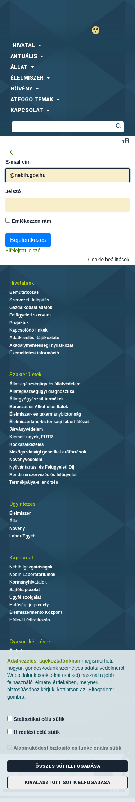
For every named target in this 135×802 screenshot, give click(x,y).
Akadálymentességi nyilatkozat (41, 345)
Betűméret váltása (125, 140)
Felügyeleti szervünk (30, 315)
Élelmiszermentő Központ (35, 612)
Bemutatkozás (24, 292)
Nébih (33, 11)
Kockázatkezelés (26, 444)
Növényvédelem (25, 459)
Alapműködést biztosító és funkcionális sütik (64, 748)
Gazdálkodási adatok (30, 307)
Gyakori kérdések (30, 641)
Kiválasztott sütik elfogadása (67, 782)
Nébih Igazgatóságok (31, 567)
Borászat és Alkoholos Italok (38, 406)
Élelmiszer (20, 513)
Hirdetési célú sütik (33, 732)
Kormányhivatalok (28, 582)
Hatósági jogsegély (29, 604)
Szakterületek (25, 374)
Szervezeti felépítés (29, 299)
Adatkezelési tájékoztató (34, 337)
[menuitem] (67, 45)
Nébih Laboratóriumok (32, 574)
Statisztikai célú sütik (36, 719)
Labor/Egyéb (22, 536)
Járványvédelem (26, 429)
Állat (14, 520)
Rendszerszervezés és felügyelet (43, 474)
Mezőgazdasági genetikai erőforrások (47, 452)
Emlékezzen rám (28, 221)
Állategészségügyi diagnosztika (42, 391)
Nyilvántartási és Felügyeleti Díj (41, 467)
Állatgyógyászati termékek (36, 399)
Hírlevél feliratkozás (29, 619)
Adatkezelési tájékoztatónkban (43, 661)
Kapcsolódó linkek (28, 330)
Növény (17, 528)
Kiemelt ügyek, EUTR (31, 436)
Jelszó (13, 191)
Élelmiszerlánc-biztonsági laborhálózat (49, 421)
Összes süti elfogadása (67, 766)
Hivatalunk (21, 283)
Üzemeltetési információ (34, 352)
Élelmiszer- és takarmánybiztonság (45, 414)
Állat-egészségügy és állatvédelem (44, 383)
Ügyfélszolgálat (25, 597)
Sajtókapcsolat (24, 589)
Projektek (19, 322)
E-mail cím (18, 162)
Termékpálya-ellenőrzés (33, 482)
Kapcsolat (21, 557)
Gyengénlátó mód (98, 30)
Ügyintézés (22, 504)
